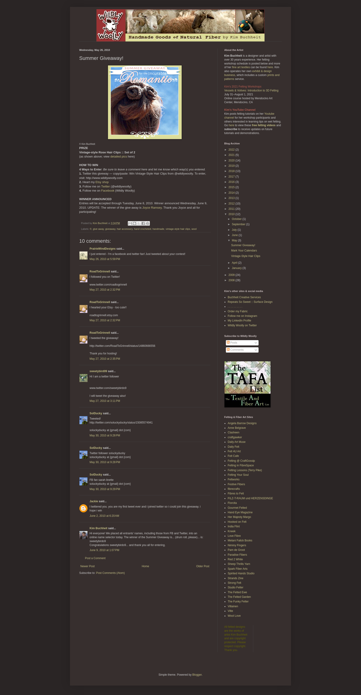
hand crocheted (142, 229)
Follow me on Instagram (242, 316)
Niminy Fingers (237, 545)
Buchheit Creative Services (244, 297)
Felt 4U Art (234, 451)
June (235, 235)
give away (98, 229)
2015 (232, 187)
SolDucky (96, 413)
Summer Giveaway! (243, 245)
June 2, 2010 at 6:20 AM (104, 515)
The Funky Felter (238, 601)
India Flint (234, 526)
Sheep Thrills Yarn (239, 564)
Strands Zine (235, 578)
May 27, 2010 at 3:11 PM (105, 401)
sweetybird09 (98, 371)
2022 (232, 149)
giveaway (110, 229)
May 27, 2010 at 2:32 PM (105, 289)
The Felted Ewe (237, 592)
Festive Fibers (236, 484)
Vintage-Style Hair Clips (245, 256)
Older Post (202, 566)
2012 (232, 203)
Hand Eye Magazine (240, 512)
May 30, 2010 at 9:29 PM (105, 489)
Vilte (230, 611)
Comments (235, 349)
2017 (232, 176)
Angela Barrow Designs (242, 423)
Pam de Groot (236, 550)
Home (145, 566)
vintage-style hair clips (178, 229)
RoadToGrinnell (100, 271)
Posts (232, 342)
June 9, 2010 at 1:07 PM (104, 550)
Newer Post (87, 566)
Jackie (94, 501)
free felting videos (264, 125)
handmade (158, 229)
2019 (232, 165)
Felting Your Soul (238, 474)
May (235, 240)
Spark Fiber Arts (237, 568)
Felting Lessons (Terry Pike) (245, 470)
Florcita (232, 503)
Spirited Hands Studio (241, 573)
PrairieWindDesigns (103, 248)
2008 (232, 280)
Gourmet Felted (237, 507)
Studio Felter (235, 587)
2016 (232, 182)
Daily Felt (233, 446)
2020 (232, 160)
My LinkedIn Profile (239, 320)
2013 (232, 198)
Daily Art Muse (236, 442)
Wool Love (234, 615)
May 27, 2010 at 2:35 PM (105, 358)
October (237, 219)
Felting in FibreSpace (241, 465)
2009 (232, 275)
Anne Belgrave (237, 427)
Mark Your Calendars (244, 250)
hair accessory (125, 229)
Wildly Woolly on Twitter (242, 325)
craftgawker (235, 437)
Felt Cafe (233, 456)
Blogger (197, 674)
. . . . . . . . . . (235, 306)
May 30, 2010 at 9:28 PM (105, 435)
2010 (232, 214)
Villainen (233, 606)
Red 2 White (235, 559)
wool (194, 229)
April (235, 262)
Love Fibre (234, 535)
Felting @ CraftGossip (241, 460)
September (239, 224)
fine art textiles (241, 67)
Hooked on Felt (237, 521)
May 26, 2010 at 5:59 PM (105, 259)
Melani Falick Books (240, 540)
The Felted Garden (239, 597)
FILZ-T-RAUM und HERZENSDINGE (250, 498)
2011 (232, 208)
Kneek (232, 531)
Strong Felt (234, 582)
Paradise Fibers (237, 554)
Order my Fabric (238, 311)
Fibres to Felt (236, 493)
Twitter (105, 186)
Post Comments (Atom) (110, 573)
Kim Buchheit (98, 528)
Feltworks (233, 479)
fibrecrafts (234, 489)
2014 (232, 192)
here (270, 67)
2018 (232, 171)
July (235, 229)
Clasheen (233, 432)
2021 (232, 155)
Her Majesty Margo (239, 517)
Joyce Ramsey (152, 207)
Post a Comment (95, 558)
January (237, 268)
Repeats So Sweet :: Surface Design (250, 302)
